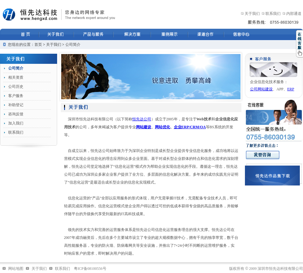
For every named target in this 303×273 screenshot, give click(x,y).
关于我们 (252, 13)
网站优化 (162, 127)
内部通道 (293, 13)
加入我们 (15, 123)
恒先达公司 (141, 119)
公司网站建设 (261, 89)
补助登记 (15, 105)
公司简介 (72, 44)
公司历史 (15, 86)
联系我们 (273, 13)
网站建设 (143, 127)
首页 (38, 44)
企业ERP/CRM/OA (190, 127)
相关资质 (15, 77)
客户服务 (15, 96)
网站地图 (15, 268)
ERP (290, 89)
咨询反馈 (15, 114)
